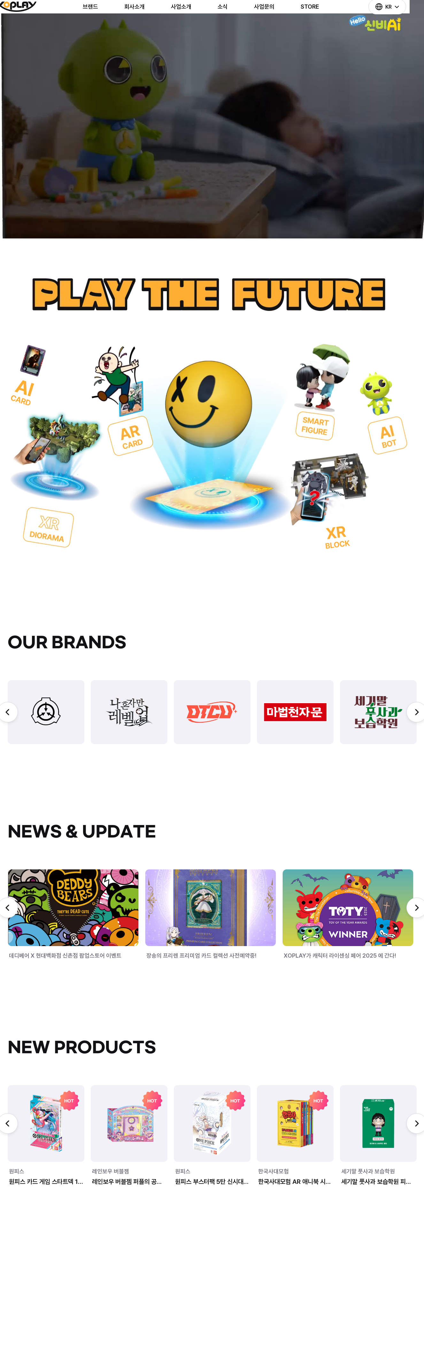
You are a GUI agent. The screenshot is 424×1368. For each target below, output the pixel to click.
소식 (234, 24)
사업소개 (192, 24)
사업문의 (275, 24)
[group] (46, 712)
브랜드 (101, 24)
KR (390, 25)
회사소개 (145, 24)
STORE (321, 24)
